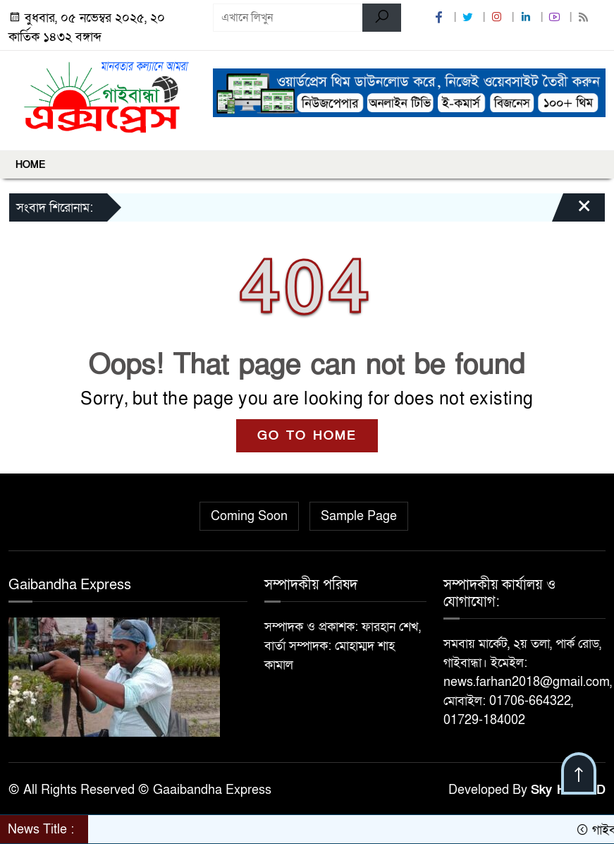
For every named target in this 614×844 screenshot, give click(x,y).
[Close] (571, 211)
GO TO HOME (307, 436)
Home (30, 164)
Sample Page (359, 516)
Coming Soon (249, 516)
